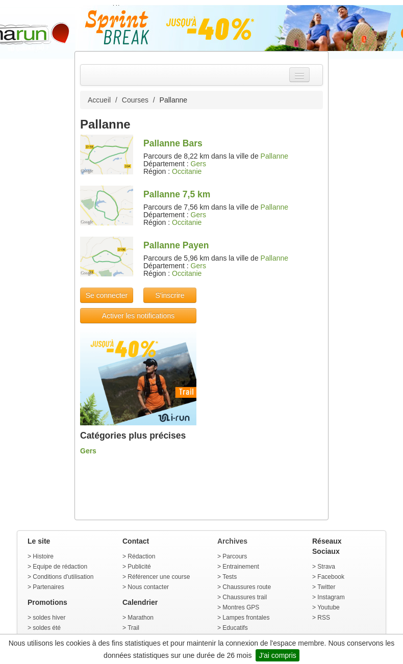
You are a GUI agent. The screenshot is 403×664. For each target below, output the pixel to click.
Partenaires (48, 587)
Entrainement (240, 566)
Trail (133, 627)
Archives (232, 541)
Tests (229, 576)
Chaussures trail (244, 597)
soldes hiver (49, 617)
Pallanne (275, 156)
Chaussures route (246, 587)
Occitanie (187, 171)
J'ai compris (277, 655)
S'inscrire (169, 295)
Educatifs (234, 627)
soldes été (47, 627)
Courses (135, 100)
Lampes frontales (245, 617)
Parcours (234, 556)
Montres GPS (240, 607)
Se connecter (107, 295)
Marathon (141, 617)
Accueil (99, 100)
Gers (198, 164)
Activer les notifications (138, 316)
